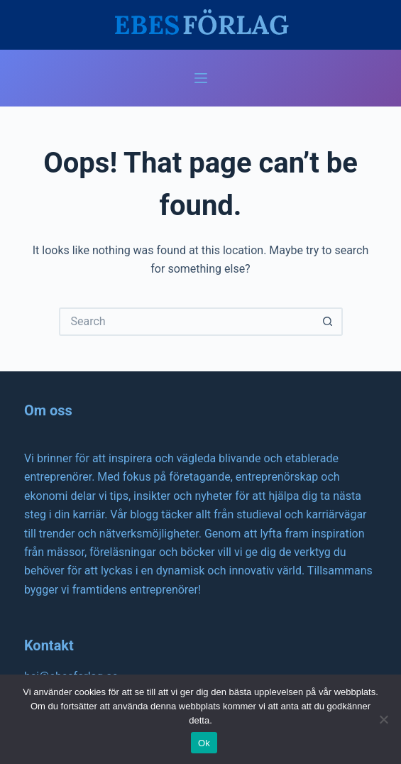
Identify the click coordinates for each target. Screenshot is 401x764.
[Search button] (328, 321)
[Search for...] (186, 321)
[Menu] (200, 78)
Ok (204, 743)
